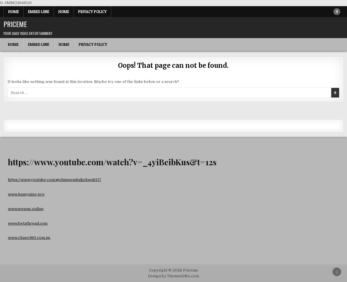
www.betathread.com (27, 223)
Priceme (15, 24)
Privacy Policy (92, 11)
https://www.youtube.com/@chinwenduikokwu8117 (54, 180)
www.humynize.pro (26, 194)
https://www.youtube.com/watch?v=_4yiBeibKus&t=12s (112, 162)
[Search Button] (336, 11)
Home (13, 11)
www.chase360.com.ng (29, 237)
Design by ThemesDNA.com (173, 276)
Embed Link (38, 11)
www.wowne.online (26, 209)
